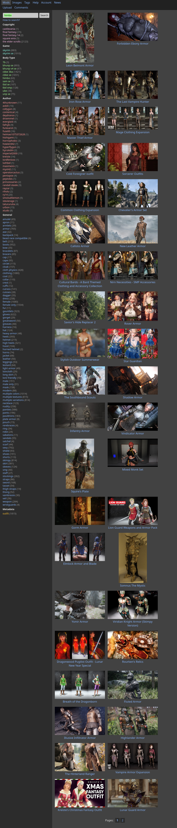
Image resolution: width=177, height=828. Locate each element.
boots (9, 244)
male (8, 381)
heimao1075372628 (15, 134)
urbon (8, 207)
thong (8, 492)
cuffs (8, 285)
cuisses (9, 292)
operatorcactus (13, 172)
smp (7, 469)
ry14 (8, 194)
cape (8, 260)
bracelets (10, 250)
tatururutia (11, 204)
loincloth (10, 371)
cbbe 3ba (12, 71)
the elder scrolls (15, 41)
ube (7, 90)
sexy (8, 447)
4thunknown (12, 102)
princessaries (12, 181)
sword (9, 482)
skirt (8, 463)
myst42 (9, 169)
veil (7, 498)
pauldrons (11, 415)
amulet (9, 219)
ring (7, 428)
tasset (8, 485)
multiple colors (15, 393)
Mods (6, 2)
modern (10, 390)
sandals (9, 438)
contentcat (10, 112)
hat (8, 330)
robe (8, 431)
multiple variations (16, 400)
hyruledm (10, 150)
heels (9, 336)
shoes (9, 453)
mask (9, 387)
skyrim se (12, 53)
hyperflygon (11, 147)
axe (7, 231)
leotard (9, 365)
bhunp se (11, 65)
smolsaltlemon (13, 197)
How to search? (11, 20)
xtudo (8, 210)
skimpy (10, 460)
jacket (8, 355)
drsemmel (10, 118)
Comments (21, 7)
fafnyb (8, 124)
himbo (9, 78)
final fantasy (12, 32)
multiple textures (15, 396)
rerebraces (10, 425)
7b (6, 62)
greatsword (11, 320)
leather (9, 358)
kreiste (9, 156)
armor (9, 228)
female (10, 301)
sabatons (10, 434)
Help (36, 2)
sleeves (10, 466)
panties (10, 409)
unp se (9, 94)
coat (7, 276)
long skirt (10, 374)
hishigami (10, 137)
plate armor (11, 419)
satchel (8, 441)
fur (7, 308)
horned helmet (13, 349)
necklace (11, 403)
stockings (11, 476)
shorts (9, 457)
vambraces (11, 495)
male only (11, 384)
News (57, 2)
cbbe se (11, 74)
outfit (9, 513)
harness (10, 327)
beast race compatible (17, 238)
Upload (7, 7)
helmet (10, 339)
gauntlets (11, 311)
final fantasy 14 (13, 35)
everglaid (10, 121)
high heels (12, 342)
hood (9, 346)
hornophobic (12, 140)
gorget (9, 317)
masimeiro (10, 166)
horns (8, 352)
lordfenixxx (11, 159)
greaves (9, 323)
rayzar (8, 188)
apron (8, 222)
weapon (10, 501)
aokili (8, 105)
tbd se (9, 84)
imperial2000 (12, 153)
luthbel (8, 162)
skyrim (9, 50)
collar (9, 279)
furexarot (10, 128)
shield (8, 450)
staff (8, 473)
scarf (8, 444)
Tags (27, 2)
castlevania (11, 28)
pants (9, 412)
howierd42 (10, 143)
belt (8, 241)
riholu (8, 191)
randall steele (12, 185)
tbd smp (10, 87)
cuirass (10, 289)
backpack (10, 235)
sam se (8, 81)
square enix (11, 38)
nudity (9, 406)
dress (9, 298)
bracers (9, 254)
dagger (9, 295)
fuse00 (9, 131)
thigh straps (12, 488)
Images (17, 2)
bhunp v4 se (12, 68)
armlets (9, 225)
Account (46, 2)
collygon (9, 109)
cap (7, 257)
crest (7, 282)
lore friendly (12, 377)
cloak (9, 266)
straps (8, 479)
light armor (11, 368)
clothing (11, 273)
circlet (9, 263)
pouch (9, 422)
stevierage (10, 201)
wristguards (11, 504)
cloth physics (13, 269)
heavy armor (12, 333)
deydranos (10, 115)
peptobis (9, 178)
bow (7, 247)
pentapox (10, 175)
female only (13, 304)
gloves (9, 314)
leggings (10, 361)
